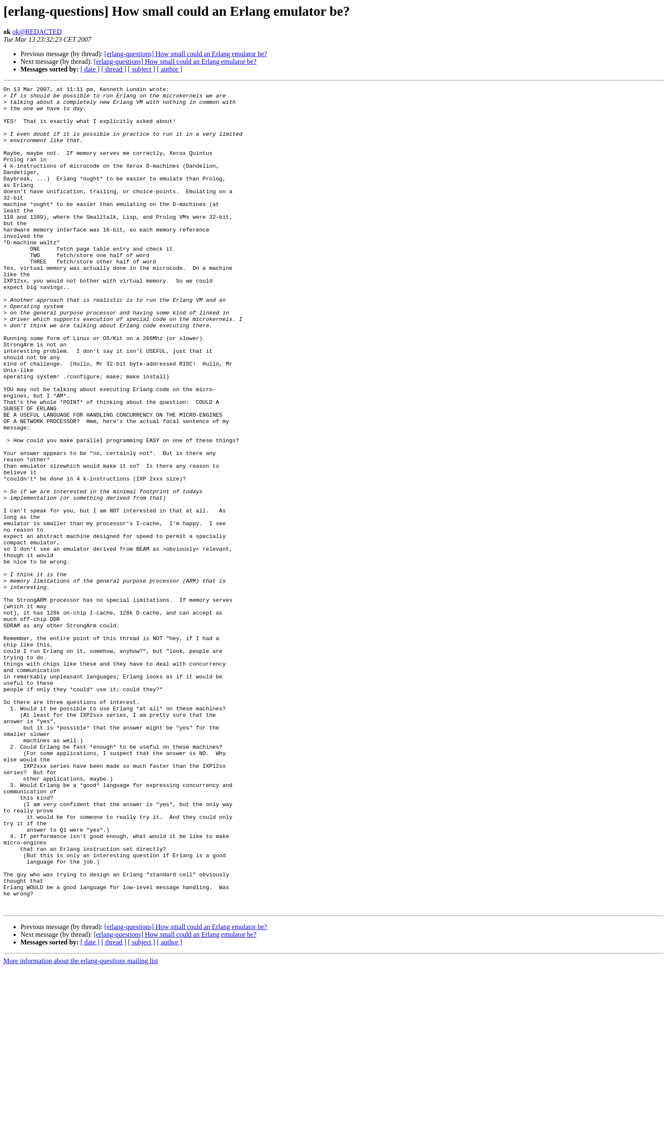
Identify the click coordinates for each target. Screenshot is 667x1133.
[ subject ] (141, 69)
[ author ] (169, 69)
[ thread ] (113, 69)
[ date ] (90, 69)
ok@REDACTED (37, 31)
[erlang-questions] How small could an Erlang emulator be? (185, 53)
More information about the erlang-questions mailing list (80, 1125)
